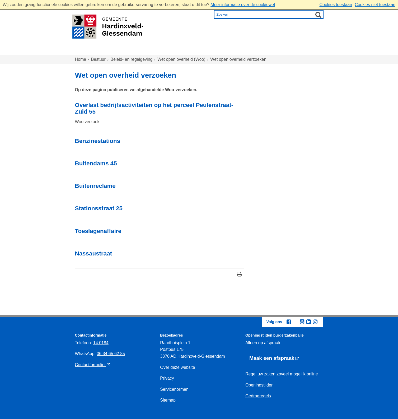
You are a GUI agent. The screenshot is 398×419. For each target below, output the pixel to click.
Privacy (167, 378)
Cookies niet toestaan (375, 4)
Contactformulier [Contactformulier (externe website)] (90, 364)
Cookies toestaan (335, 4)
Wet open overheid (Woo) (181, 59)
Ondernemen (262, 50)
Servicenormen (174, 389)
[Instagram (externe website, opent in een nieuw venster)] (315, 322)
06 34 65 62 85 (111, 353)
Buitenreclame (95, 186)
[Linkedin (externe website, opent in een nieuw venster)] (309, 322)
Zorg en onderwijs (185, 50)
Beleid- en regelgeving (131, 59)
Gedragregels (258, 396)
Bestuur (297, 50)
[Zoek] (318, 14)
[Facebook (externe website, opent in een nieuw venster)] (289, 322)
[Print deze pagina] (239, 275)
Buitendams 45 (96, 163)
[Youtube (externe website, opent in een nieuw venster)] (302, 322)
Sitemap (168, 400)
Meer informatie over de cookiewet (242, 4)
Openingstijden (259, 385)
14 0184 (101, 343)
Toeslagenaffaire (98, 231)
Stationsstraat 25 (99, 208)
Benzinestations (97, 141)
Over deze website (177, 367)
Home (86, 50)
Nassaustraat (93, 253)
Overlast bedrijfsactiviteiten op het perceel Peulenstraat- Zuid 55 (154, 108)
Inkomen (226, 50)
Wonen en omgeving (128, 50)
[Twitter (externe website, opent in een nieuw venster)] (295, 322)
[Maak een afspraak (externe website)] (274, 358)
